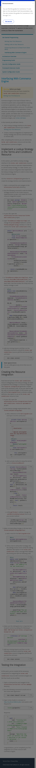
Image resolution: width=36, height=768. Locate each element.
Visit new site (8, 21)
